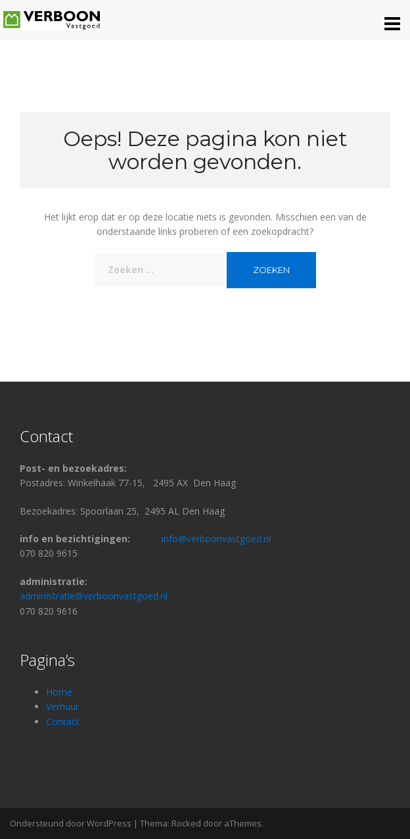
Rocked (186, 823)
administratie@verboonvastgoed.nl (94, 596)
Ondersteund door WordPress (70, 823)
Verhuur (62, 706)
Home (59, 692)
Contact (64, 721)
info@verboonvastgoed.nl (216, 538)
